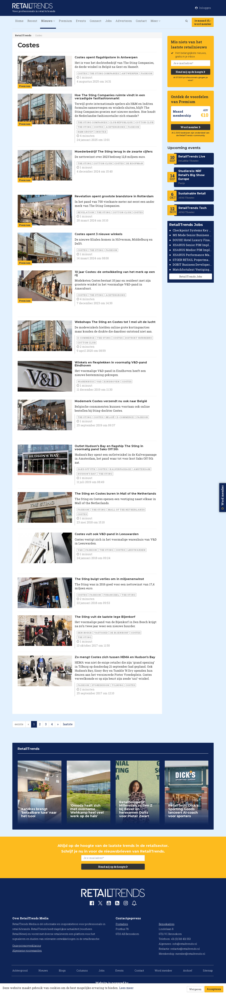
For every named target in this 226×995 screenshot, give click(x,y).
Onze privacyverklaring (26, 945)
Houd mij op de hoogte (190, 72)
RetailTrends (23, 35)
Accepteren (214, 989)
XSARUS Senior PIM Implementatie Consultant (192, 245)
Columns (82, 970)
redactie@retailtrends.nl (185, 948)
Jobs (108, 21)
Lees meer (126, 988)
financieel (111, 594)
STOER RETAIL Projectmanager (192, 260)
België (110, 417)
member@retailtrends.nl (190, 953)
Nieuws (43, 970)
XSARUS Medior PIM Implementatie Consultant (192, 250)
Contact (141, 21)
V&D (99, 381)
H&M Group (85, 131)
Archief (187, 970)
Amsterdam (141, 469)
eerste (19, 724)
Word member (190, 127)
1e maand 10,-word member (202, 22)
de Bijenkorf (119, 632)
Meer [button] (155, 21)
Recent (32, 21)
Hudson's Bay (87, 473)
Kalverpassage (120, 469)
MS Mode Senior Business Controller (192, 235)
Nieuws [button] (48, 21)
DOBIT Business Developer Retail (192, 264)
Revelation (86, 212)
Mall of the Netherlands (126, 509)
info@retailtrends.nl (184, 944)
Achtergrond (115, 127)
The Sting (84, 127)
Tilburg (117, 685)
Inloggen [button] (203, 8)
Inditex (100, 131)
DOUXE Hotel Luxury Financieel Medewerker (192, 240)
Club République (121, 122)
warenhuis (86, 381)
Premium (65, 21)
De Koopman (134, 163)
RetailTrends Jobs (190, 276)
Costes (82, 73)
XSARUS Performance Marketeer (192, 255)
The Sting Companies (104, 73)
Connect (95, 21)
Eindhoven (112, 381)
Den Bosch (85, 632)
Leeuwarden (136, 549)
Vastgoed (101, 632)
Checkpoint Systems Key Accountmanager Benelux (192, 230)
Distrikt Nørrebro (138, 337)
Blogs (62, 970)
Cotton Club (144, 122)
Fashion (146, 73)
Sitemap (208, 970)
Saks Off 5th (86, 469)
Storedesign (100, 685)
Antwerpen (129, 73)
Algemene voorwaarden (27, 950)
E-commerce (86, 337)
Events (81, 21)
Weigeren (195, 989)
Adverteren (123, 21)
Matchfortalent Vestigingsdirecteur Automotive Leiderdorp (192, 269)
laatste (68, 724)
